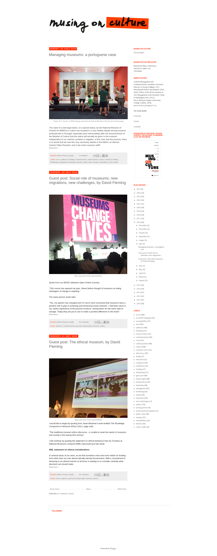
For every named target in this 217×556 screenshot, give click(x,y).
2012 (139, 296)
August (142, 240)
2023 (139, 196)
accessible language (143, 318)
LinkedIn (137, 127)
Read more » (54, 148)
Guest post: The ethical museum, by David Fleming (150, 260)
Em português (139, 52)
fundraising (54, 162)
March (141, 277)
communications (80, 159)
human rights (87, 326)
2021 (139, 204)
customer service (142, 350)
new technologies (142, 401)
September (143, 236)
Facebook (137, 116)
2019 (139, 211)
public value (87, 162)
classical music (141, 334)
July (140, 244)
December (143, 225)
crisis (138, 340)
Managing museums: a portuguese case (82, 55)
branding (71, 159)
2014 (139, 289)
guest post (78, 326)
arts (137, 324)
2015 (139, 285)
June (141, 266)
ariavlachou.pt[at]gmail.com (145, 105)
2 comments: (83, 155)
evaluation (108, 159)
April (141, 273)
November (143, 229)
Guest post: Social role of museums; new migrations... (150, 254)
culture (101, 159)
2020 (139, 207)
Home (88, 489)
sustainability (103, 162)
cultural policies (92, 159)
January (142, 280)
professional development (146, 411)
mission (139, 395)
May (141, 269)
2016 (139, 222)
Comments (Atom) (66, 493)
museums (79, 162)
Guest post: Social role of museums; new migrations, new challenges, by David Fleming (87, 180)
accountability (141, 321)
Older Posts (121, 489)
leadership (140, 385)
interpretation (141, 382)
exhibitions (140, 366)
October (142, 233)
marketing (71, 162)
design (138, 356)
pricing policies (142, 408)
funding (115, 159)
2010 (139, 303)
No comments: (84, 322)
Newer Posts (54, 489)
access (58, 159)
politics (102, 326)
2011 (139, 300)
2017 (139, 218)
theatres (139, 424)
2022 (139, 200)
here (140, 71)
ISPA (157, 87)
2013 (139, 292)
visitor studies (113, 162)
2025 (139, 189)
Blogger (113, 548)
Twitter (136, 121)
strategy (95, 162)
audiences (64, 159)
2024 (139, 193)
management (63, 162)
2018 (139, 215)
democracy (140, 353)
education (139, 359)
